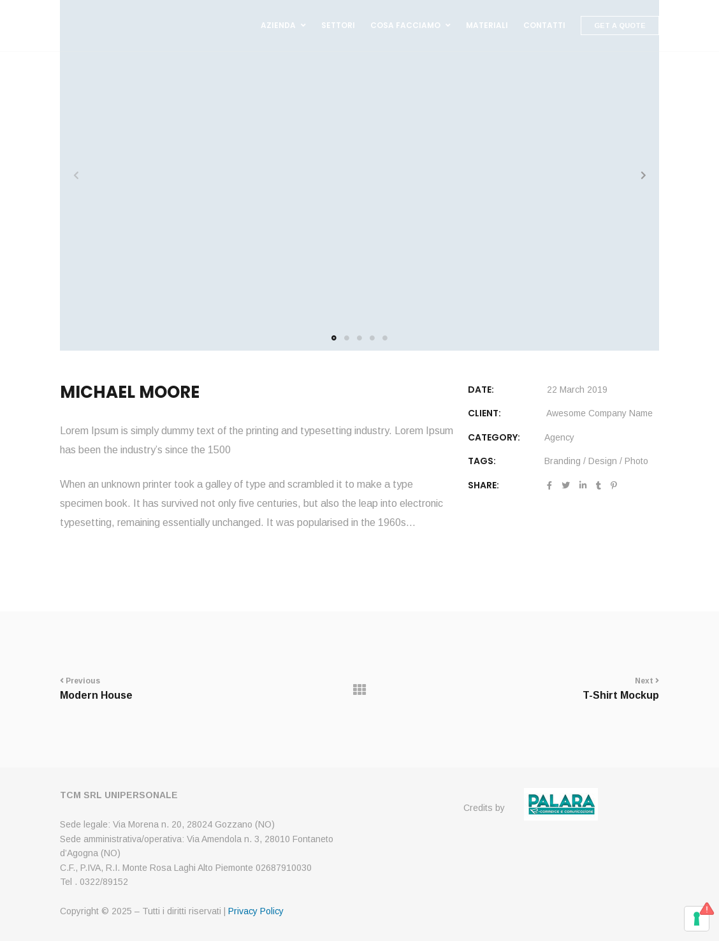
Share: (483, 485)
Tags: (482, 461)
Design (602, 461)
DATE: (481, 389)
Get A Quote (620, 25)
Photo (636, 461)
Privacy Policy (256, 911)
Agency (559, 437)
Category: (494, 437)
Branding (562, 461)
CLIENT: (484, 413)
